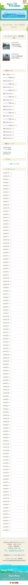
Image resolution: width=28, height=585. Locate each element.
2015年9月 (7, 504)
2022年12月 (7, 278)
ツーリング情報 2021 (9, 103)
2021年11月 (7, 319)
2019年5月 (7, 405)
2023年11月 (7, 243)
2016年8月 (7, 479)
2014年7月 (7, 523)
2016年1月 (7, 491)
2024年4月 (7, 227)
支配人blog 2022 (8, 100)
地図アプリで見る (14, 164)
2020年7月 (7, 367)
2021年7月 (7, 332)
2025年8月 (7, 182)
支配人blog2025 (8, 80)
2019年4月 (7, 409)
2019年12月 (7, 386)
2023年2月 (7, 271)
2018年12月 (7, 415)
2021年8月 (7, 329)
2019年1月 (7, 412)
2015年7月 (7, 511)
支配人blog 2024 (8, 87)
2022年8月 (7, 291)
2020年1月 (7, 383)
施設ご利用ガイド (9, 74)
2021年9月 (7, 326)
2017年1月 (7, 472)
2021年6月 (7, 335)
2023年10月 (7, 246)
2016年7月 (7, 482)
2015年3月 (7, 520)
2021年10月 (7, 322)
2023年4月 (7, 265)
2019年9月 (7, 396)
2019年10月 (7, 393)
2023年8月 (7, 252)
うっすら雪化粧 (7, 148)
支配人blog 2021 (8, 106)
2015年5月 (7, 514)
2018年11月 (7, 418)
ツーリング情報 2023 (10, 90)
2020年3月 (7, 377)
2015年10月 (7, 501)
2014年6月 (7, 527)
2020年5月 (7, 373)
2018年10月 (7, 421)
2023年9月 (7, 249)
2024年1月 (7, 236)
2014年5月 (7, 530)
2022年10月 (7, 284)
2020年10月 (7, 361)
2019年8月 (7, 399)
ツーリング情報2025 (9, 77)
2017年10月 (7, 450)
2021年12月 (7, 316)
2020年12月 (7, 354)
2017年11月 (7, 447)
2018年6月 (7, 428)
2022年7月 (7, 294)
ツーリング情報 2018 (9, 119)
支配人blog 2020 (8, 109)
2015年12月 (7, 495)
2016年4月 (7, 485)
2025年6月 (7, 188)
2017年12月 (7, 444)
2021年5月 (7, 338)
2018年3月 (7, 434)
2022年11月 (7, 281)
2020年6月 (7, 370)
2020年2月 (7, 380)
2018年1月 (7, 440)
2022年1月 (7, 313)
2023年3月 (7, 268)
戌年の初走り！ (7, 153)
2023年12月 (7, 240)
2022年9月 (7, 287)
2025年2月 (7, 198)
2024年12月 (7, 204)
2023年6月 (7, 259)
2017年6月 (7, 463)
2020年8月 (7, 364)
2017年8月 (7, 456)
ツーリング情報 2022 (10, 96)
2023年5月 (7, 262)
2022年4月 (7, 303)
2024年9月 (7, 211)
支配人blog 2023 (8, 93)
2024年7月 (7, 217)
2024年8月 (7, 214)
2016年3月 (7, 488)
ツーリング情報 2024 (10, 84)
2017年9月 (7, 453)
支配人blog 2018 (8, 122)
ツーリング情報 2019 (9, 112)
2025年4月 (7, 192)
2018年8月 (7, 424)
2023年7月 (7, 255)
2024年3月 (7, 230)
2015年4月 (7, 517)
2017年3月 (7, 469)
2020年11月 (7, 358)
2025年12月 (7, 173)
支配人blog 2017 (8, 128)
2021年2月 (7, 348)
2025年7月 (7, 185)
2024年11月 (7, 208)
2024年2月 (7, 233)
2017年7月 (7, 460)
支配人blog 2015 (8, 135)
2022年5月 (7, 300)
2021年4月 (7, 342)
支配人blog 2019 (8, 116)
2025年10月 (7, 176)
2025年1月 (7, 201)
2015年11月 (7, 498)
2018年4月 (7, 431)
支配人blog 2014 (8, 138)
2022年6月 (7, 297)
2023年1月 (7, 275)
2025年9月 (7, 179)
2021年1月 (7, 351)
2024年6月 (7, 220)
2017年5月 (7, 466)
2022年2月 (7, 310)
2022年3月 (7, 307)
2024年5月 (7, 224)
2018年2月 (7, 437)
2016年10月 (7, 476)
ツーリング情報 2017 (10, 125)
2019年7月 (7, 402)
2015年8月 (7, 507)
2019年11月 (7, 389)
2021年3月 (7, 345)
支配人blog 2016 (8, 131)
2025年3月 (7, 195)
